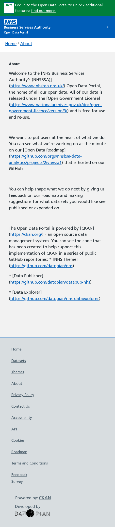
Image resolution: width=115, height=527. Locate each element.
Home (10, 43)
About (26, 43)
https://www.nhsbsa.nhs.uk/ (37, 85)
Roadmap (19, 452)
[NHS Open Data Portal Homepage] (27, 26)
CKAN (45, 498)
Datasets (18, 360)
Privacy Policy (22, 394)
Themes (17, 372)
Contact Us (20, 406)
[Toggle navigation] (107, 27)
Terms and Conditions (29, 463)
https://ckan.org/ (26, 234)
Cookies (17, 440)
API (14, 429)
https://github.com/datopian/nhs (41, 265)
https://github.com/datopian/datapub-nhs (50, 282)
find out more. (43, 10)
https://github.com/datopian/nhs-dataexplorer (54, 298)
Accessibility (21, 417)
